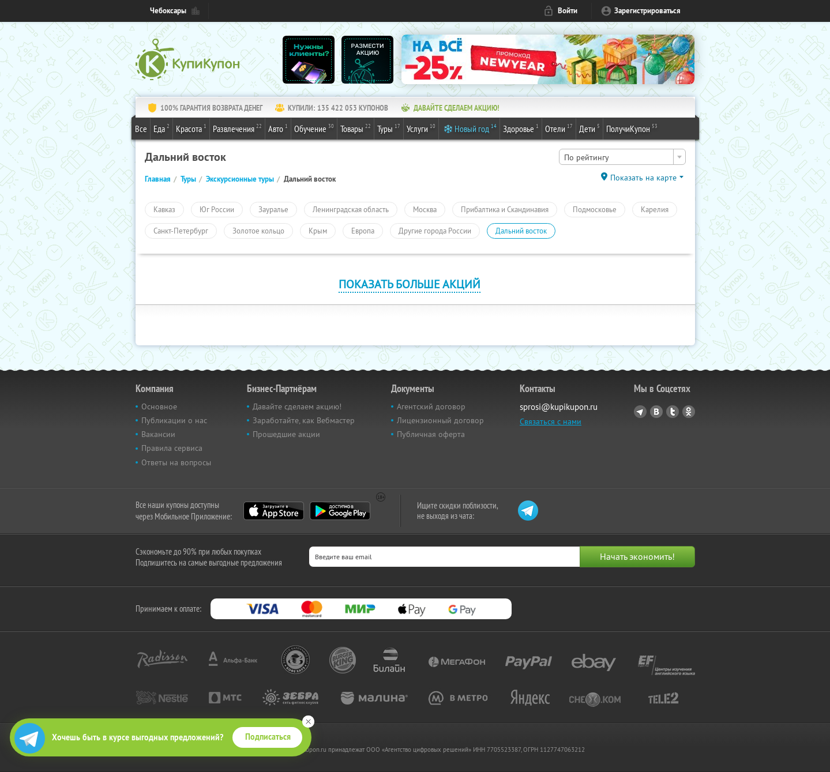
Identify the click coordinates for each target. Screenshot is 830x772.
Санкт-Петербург (180, 230)
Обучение (314, 128)
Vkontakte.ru (656, 411)
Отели (559, 128)
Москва (425, 209)
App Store (273, 511)
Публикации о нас (174, 420)
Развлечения (237, 128)
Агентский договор (431, 406)
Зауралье (273, 209)
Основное (159, 406)
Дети (589, 128)
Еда (161, 128)
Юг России (217, 209)
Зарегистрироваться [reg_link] (647, 11)
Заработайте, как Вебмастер (304, 420)
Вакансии (158, 434)
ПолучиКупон (632, 128)
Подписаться (268, 737)
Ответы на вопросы (176, 462)
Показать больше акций (409, 284)
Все (141, 128)
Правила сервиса (171, 448)
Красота (191, 128)
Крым (318, 230)
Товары (355, 128)
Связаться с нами (550, 421)
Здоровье (521, 128)
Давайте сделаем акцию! (297, 406)
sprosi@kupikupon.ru (559, 406)
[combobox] (622, 157)
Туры (388, 128)
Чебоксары (168, 11)
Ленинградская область (351, 209)
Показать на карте (643, 177)
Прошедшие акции (286, 434)
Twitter (672, 411)
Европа (362, 230)
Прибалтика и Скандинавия (505, 209)
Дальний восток (521, 230)
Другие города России (435, 230)
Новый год (476, 128)
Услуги (421, 128)
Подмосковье (595, 209)
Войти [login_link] (567, 11)
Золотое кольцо (258, 230)
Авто (278, 128)
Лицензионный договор (440, 420)
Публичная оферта (431, 434)
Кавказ (164, 209)
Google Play (340, 511)
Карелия (654, 209)
